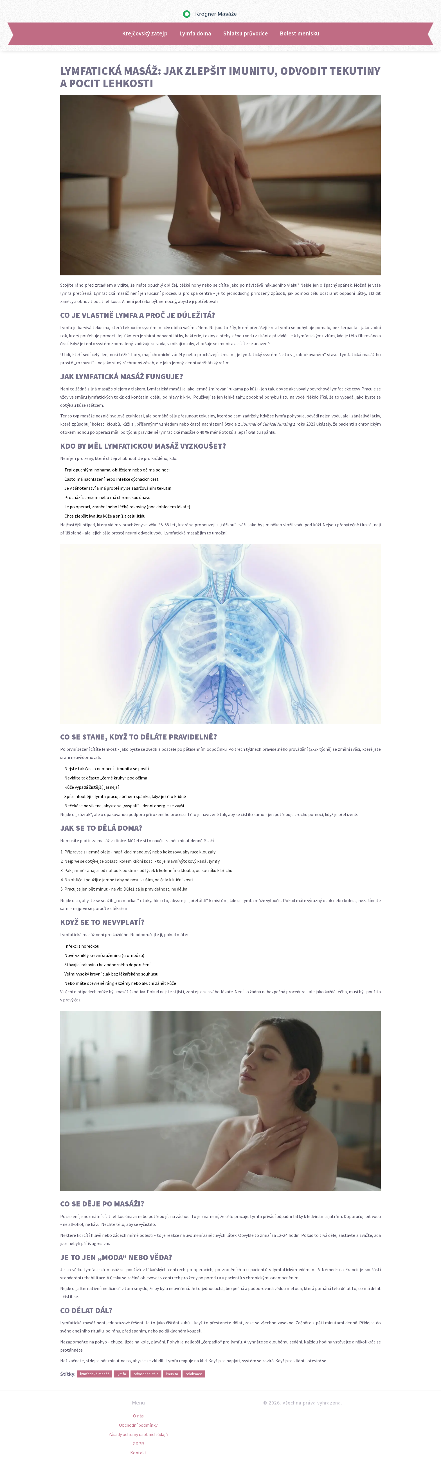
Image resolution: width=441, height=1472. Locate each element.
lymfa (121, 1373)
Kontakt (138, 1452)
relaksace (194, 1373)
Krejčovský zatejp (144, 33)
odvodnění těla (146, 1373)
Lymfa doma (195, 33)
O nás (138, 1416)
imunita (172, 1373)
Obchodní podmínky (138, 1425)
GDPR (138, 1443)
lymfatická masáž (94, 1373)
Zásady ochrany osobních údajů (138, 1434)
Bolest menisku (299, 33)
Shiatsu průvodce (245, 33)
